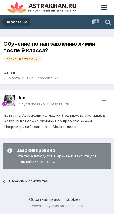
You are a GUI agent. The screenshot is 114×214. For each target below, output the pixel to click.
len (12, 72)
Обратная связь (44, 199)
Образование (47, 78)
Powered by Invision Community (57, 206)
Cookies (73, 199)
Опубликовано (46, 104)
